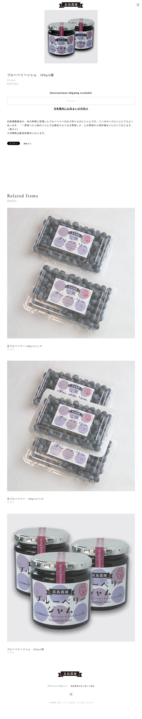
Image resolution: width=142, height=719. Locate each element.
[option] (71, 36)
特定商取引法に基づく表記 (83, 686)
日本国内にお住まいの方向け (71, 109)
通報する (28, 144)
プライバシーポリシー (57, 686)
